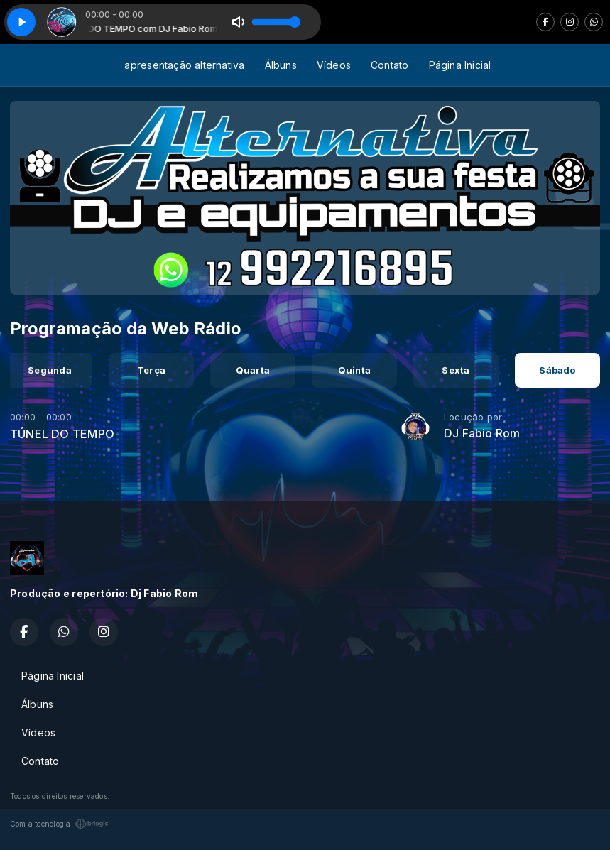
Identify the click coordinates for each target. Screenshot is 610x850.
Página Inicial (460, 65)
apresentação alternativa (184, 65)
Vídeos (334, 65)
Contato (389, 65)
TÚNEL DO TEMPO (62, 434)
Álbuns (281, 65)
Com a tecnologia (59, 824)
